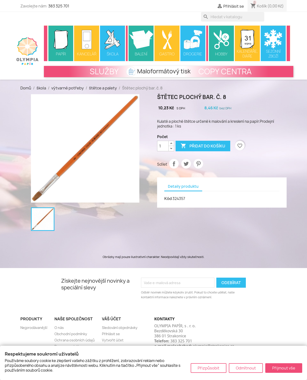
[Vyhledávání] (232, 17)
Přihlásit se (111, 334)
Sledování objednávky (119, 327)
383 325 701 (58, 6)
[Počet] (163, 146)
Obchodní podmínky (70, 334)
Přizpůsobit (208, 368)
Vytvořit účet (113, 340)
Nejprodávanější (33, 327)
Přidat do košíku (203, 146)
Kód (168, 198)
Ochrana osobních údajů (74, 340)
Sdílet (174, 164)
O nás (59, 327)
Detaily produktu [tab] (183, 186)
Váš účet (111, 319)
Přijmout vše (283, 368)
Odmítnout (246, 368)
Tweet (186, 164)
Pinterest (198, 164)
